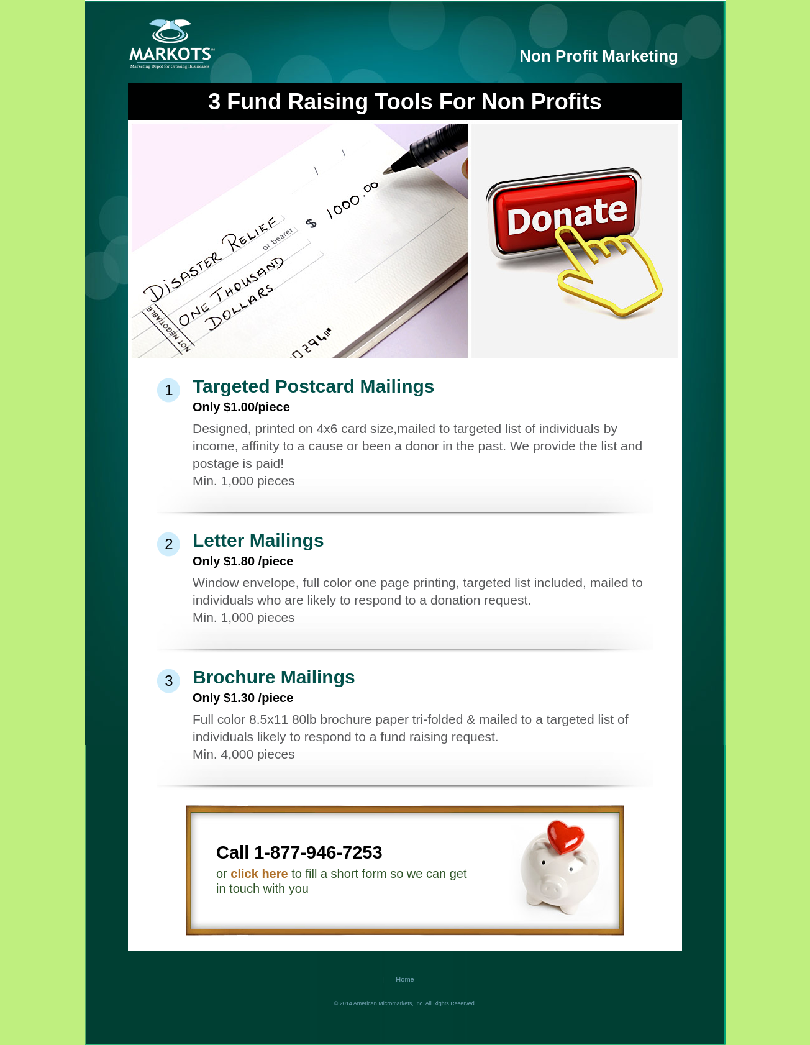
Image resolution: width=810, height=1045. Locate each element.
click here (259, 873)
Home (405, 979)
